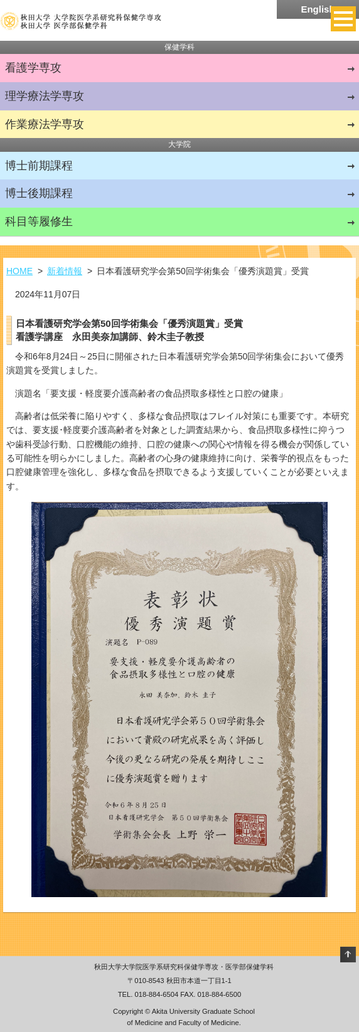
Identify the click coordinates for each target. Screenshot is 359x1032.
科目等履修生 (39, 221)
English (318, 9)
